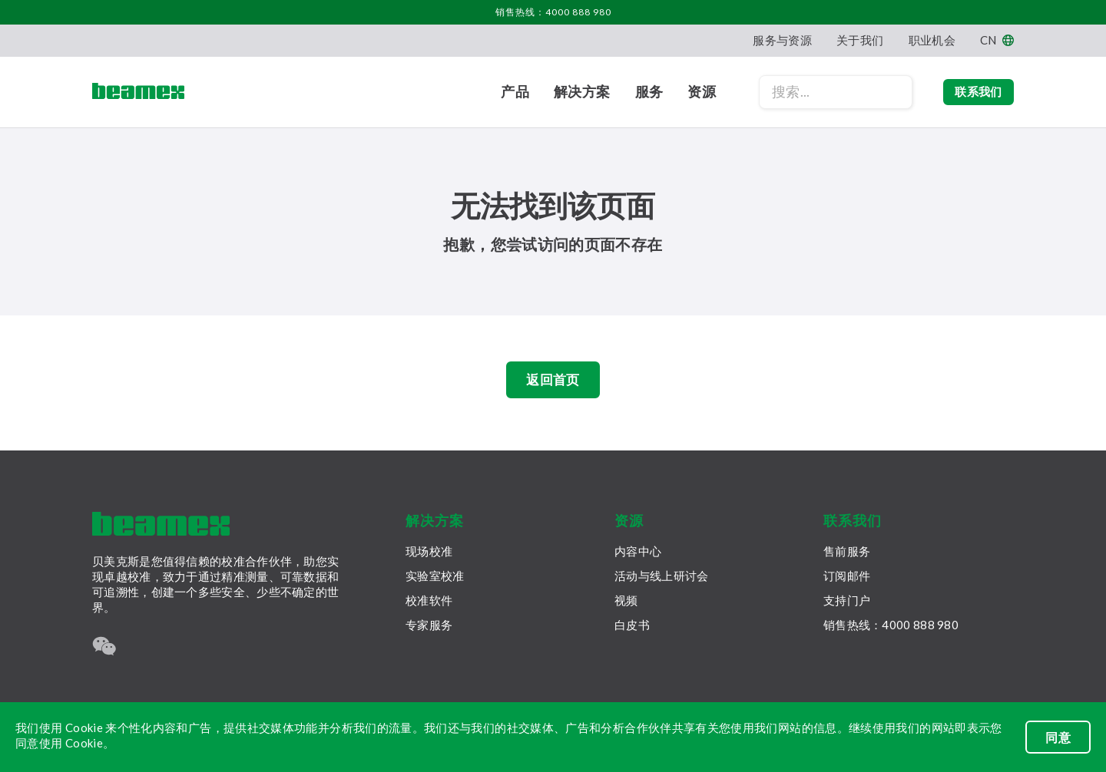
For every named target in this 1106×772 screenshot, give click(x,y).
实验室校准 (435, 575)
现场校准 (429, 551)
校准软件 (429, 600)
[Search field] (816, 92)
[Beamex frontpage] (138, 92)
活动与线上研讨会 (661, 575)
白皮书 (632, 625)
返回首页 (553, 382)
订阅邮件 (846, 575)
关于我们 (859, 40)
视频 (626, 600)
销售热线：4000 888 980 (553, 12)
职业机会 (932, 40)
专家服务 (429, 625)
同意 (1058, 737)
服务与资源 (782, 40)
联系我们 (969, 91)
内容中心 (637, 551)
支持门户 (846, 600)
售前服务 (846, 551)
